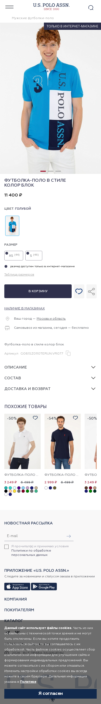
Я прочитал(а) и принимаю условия (40, 551)
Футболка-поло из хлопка (22, 475)
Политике (28, 682)
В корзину (38, 291)
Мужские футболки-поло (33, 18)
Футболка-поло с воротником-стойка (62, 475)
